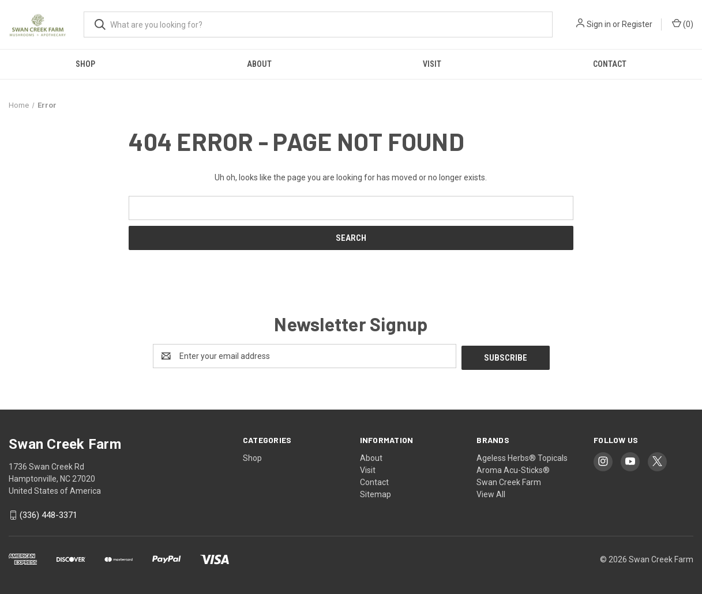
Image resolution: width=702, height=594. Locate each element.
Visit (432, 64)
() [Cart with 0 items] (682, 23)
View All (490, 492)
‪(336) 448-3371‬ (48, 514)
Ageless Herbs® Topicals (522, 456)
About (259, 64)
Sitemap (375, 492)
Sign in (599, 24)
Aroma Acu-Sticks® (513, 468)
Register (637, 24)
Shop (85, 64)
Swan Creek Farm (508, 480)
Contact (609, 64)
